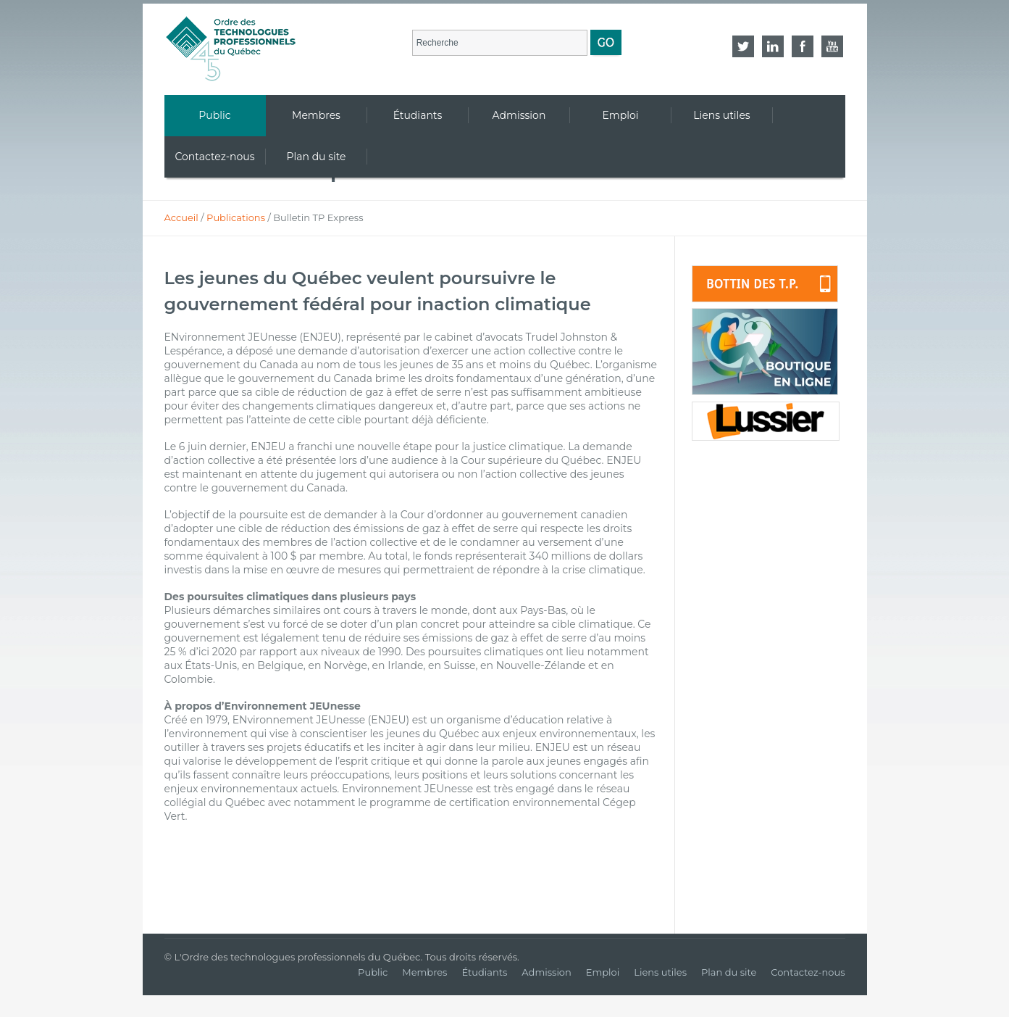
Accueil (181, 217)
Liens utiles (660, 972)
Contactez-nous (808, 972)
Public (373, 972)
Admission (546, 972)
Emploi (602, 972)
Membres (424, 972)
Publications (235, 217)
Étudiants (484, 972)
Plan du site (728, 972)
